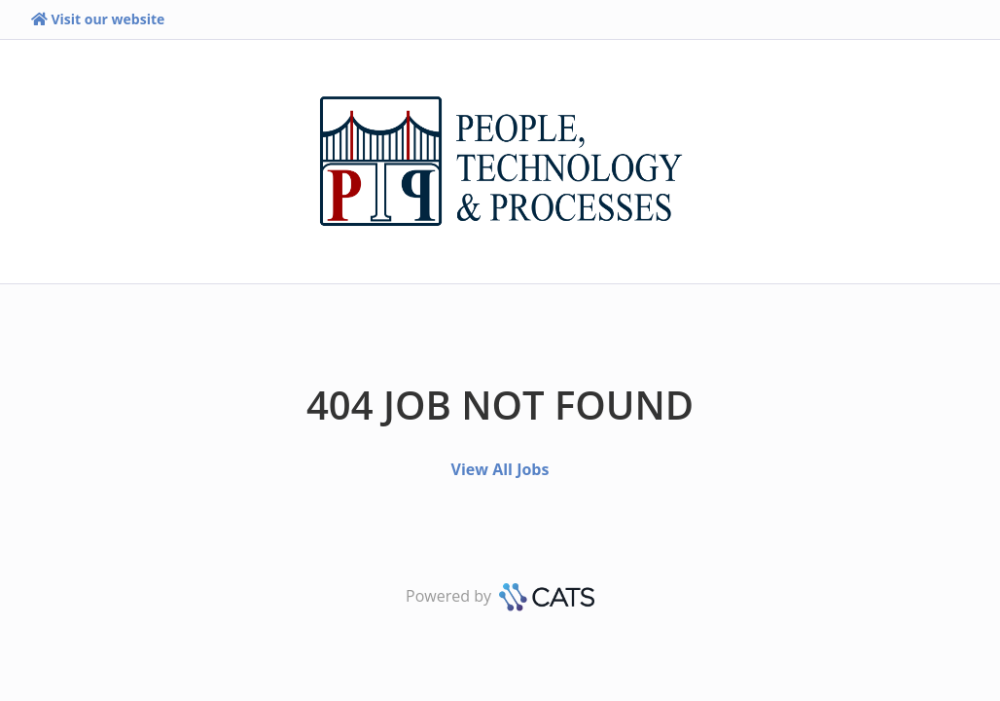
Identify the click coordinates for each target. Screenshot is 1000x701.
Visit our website (97, 19)
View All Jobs (500, 469)
